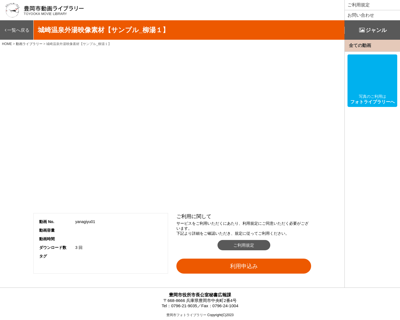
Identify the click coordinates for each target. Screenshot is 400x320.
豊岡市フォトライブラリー (186, 315)
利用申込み (244, 266)
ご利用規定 (359, 4)
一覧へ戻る (18, 30)
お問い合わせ (361, 15)
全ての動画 (360, 45)
